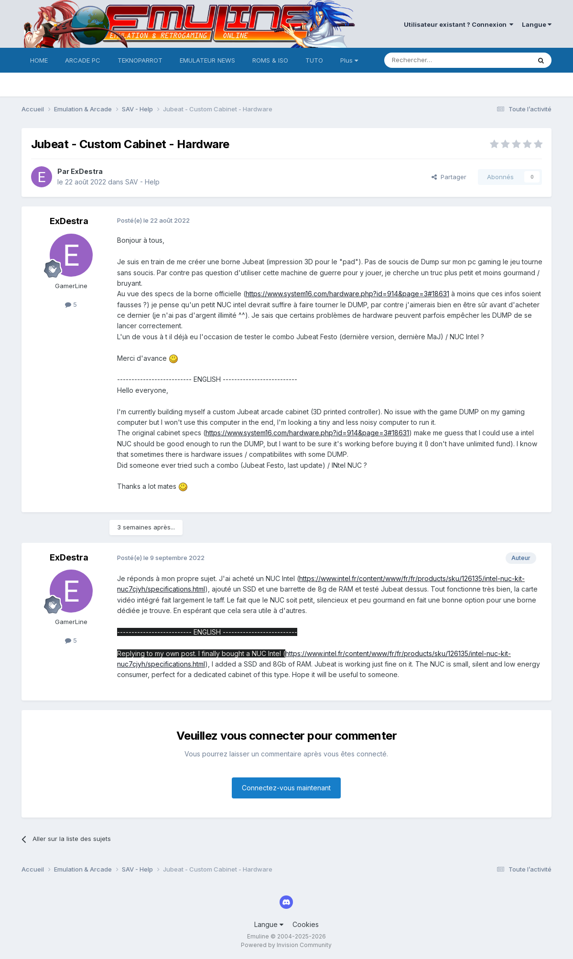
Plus (349, 60)
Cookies (305, 924)
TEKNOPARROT (140, 60)
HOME (39, 60)
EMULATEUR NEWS (207, 60)
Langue (536, 24)
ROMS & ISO (270, 60)
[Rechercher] (436, 60)
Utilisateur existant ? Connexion (458, 24)
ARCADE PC (82, 60)
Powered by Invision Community (286, 944)
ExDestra (87, 171)
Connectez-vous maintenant (286, 788)
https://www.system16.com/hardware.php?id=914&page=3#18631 (347, 294)
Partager (449, 177)
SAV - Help (142, 182)
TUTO (314, 60)
